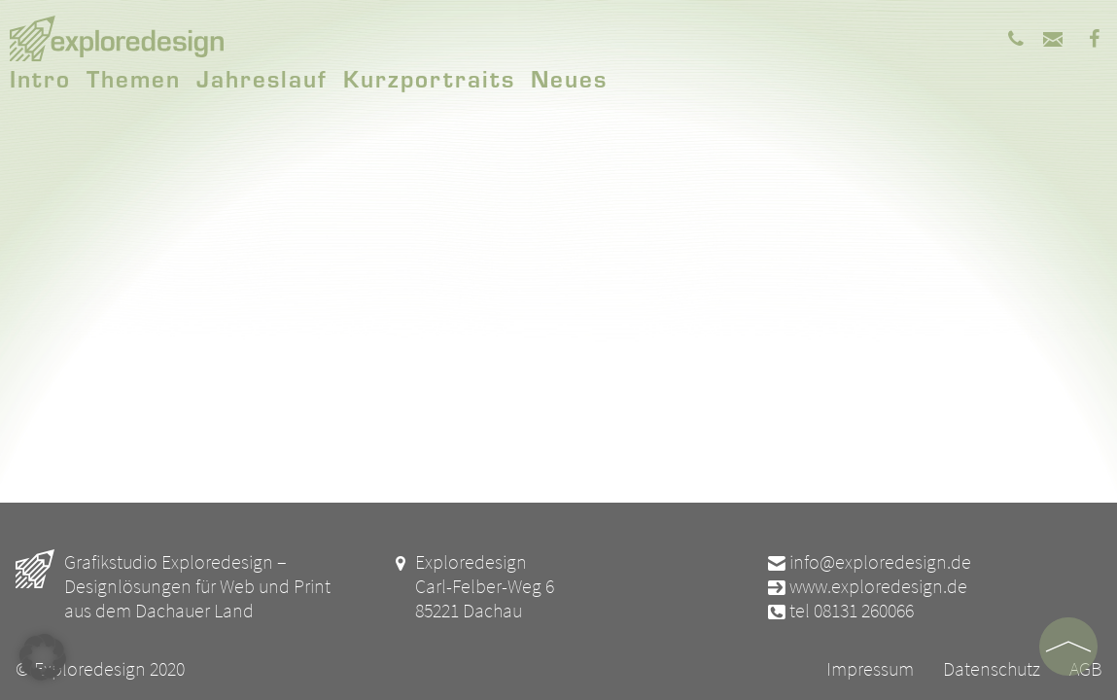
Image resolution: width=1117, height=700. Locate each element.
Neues (569, 77)
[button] (43, 657)
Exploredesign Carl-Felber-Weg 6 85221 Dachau (472, 585)
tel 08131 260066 (839, 610)
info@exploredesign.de (868, 561)
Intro (40, 77)
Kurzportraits (429, 77)
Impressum (870, 668)
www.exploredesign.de (866, 586)
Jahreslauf (262, 77)
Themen (134, 77)
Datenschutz (991, 668)
